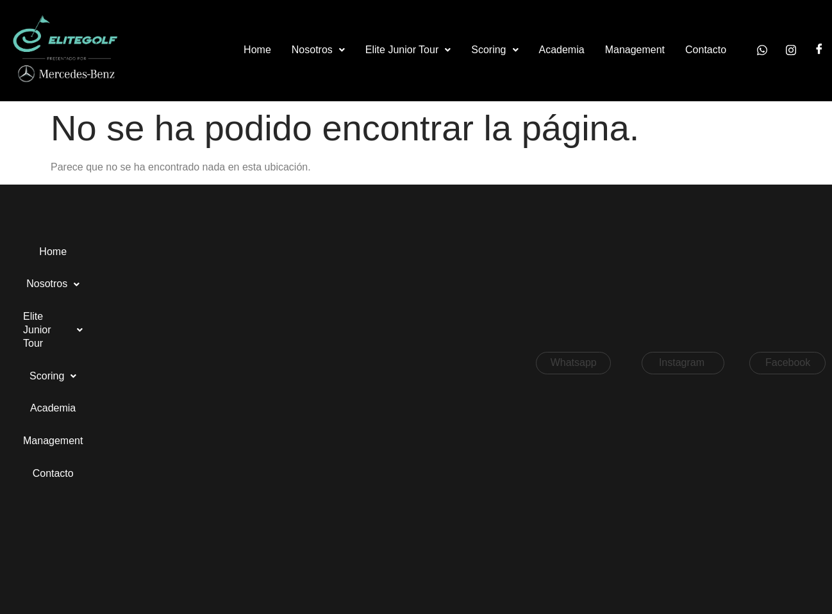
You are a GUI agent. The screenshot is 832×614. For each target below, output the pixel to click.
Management (635, 49)
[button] (318, 50)
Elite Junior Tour (408, 49)
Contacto (705, 49)
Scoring (494, 49)
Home (257, 49)
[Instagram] (791, 50)
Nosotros (318, 49)
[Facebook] (819, 50)
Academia (562, 49)
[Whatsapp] (762, 50)
